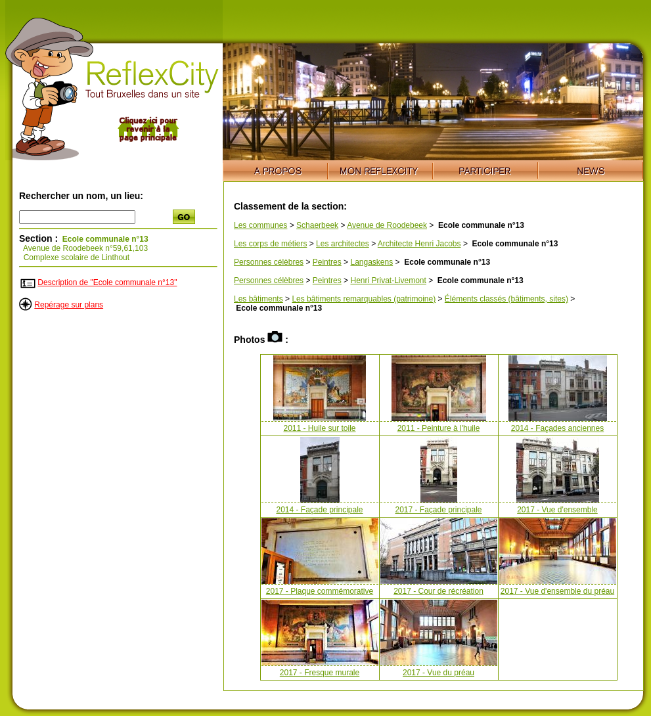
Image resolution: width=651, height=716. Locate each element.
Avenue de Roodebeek (387, 225)
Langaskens (371, 262)
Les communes (260, 225)
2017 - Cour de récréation (438, 591)
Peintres (327, 262)
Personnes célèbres (268, 262)
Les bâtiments (258, 298)
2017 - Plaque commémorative (319, 591)
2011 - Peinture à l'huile (438, 428)
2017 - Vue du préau (438, 672)
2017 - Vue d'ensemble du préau (557, 591)
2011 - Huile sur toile (319, 428)
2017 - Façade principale (438, 509)
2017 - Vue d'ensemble (557, 509)
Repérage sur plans (68, 304)
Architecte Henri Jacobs (419, 243)
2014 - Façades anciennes (557, 428)
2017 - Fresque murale (319, 672)
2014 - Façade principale (319, 509)
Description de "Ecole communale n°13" (107, 282)
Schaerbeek (317, 225)
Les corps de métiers (270, 243)
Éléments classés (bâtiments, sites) (506, 298)
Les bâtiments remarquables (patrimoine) (364, 298)
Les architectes (342, 243)
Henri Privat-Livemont (388, 280)
